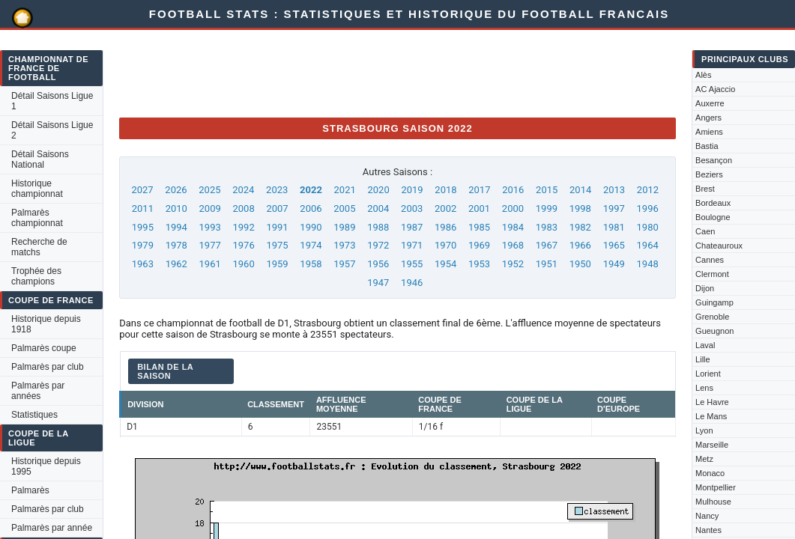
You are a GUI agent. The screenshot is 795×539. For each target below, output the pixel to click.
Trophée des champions (36, 276)
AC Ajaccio (715, 89)
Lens (704, 387)
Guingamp (714, 302)
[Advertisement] (392, 72)
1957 (344, 264)
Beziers (709, 174)
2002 (445, 208)
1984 (513, 227)
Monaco (710, 473)
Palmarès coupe (43, 348)
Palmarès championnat (37, 217)
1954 (445, 264)
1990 (310, 227)
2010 (176, 208)
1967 (546, 245)
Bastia (707, 145)
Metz (704, 458)
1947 (378, 282)
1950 (580, 264)
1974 (310, 245)
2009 (210, 208)
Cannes (709, 259)
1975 (277, 245)
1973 (344, 245)
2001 (479, 208)
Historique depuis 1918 (46, 324)
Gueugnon (714, 330)
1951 (546, 264)
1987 (412, 227)
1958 (310, 264)
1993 (210, 227)
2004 (378, 208)
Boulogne (713, 217)
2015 (546, 189)
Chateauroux (719, 245)
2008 (243, 208)
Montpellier (715, 487)
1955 (412, 264)
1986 (445, 227)
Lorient (708, 373)
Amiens (709, 131)
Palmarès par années (37, 390)
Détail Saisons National (40, 159)
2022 (311, 189)
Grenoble (712, 316)
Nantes (708, 530)
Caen (705, 231)
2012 (648, 189)
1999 (546, 208)
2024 (243, 189)
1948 (648, 264)
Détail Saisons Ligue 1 (52, 101)
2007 (277, 208)
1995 (143, 227)
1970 (445, 245)
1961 (210, 264)
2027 (142, 189)
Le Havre (712, 402)
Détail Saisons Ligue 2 (52, 130)
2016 (513, 189)
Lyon (704, 430)
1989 (344, 227)
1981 (614, 227)
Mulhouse (713, 501)
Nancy (707, 515)
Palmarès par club (47, 367)
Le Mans (711, 416)
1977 (210, 245)
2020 (378, 189)
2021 (345, 189)
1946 (412, 282)
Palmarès (30, 490)
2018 (445, 189)
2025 (209, 189)
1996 (648, 208)
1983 (546, 227)
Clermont (712, 274)
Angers (708, 117)
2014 (580, 189)
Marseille (711, 444)
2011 (143, 208)
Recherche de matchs (39, 247)
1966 (580, 245)
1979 (143, 245)
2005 (344, 208)
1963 (143, 264)
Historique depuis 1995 (46, 466)
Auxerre (710, 103)
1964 (648, 245)
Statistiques (34, 414)
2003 (412, 208)
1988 (378, 227)
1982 (580, 227)
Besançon (713, 160)
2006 (310, 208)
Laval (705, 345)
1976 (243, 245)
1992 (243, 227)
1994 (176, 227)
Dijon (704, 288)
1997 (614, 208)
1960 (243, 264)
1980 (648, 227)
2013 (614, 189)
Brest (705, 188)
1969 (479, 245)
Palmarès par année (51, 528)
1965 (614, 245)
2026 (176, 189)
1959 (277, 264)
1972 (378, 245)
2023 (277, 189)
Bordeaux (713, 202)
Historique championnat (37, 188)
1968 (513, 245)
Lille (702, 359)
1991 (277, 227)
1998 (580, 208)
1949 (614, 264)
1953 (479, 264)
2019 (412, 189)
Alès (703, 74)
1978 (176, 245)
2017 (479, 189)
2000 (513, 208)
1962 (176, 264)
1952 (513, 264)
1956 (378, 264)
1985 (479, 227)
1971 (412, 245)
